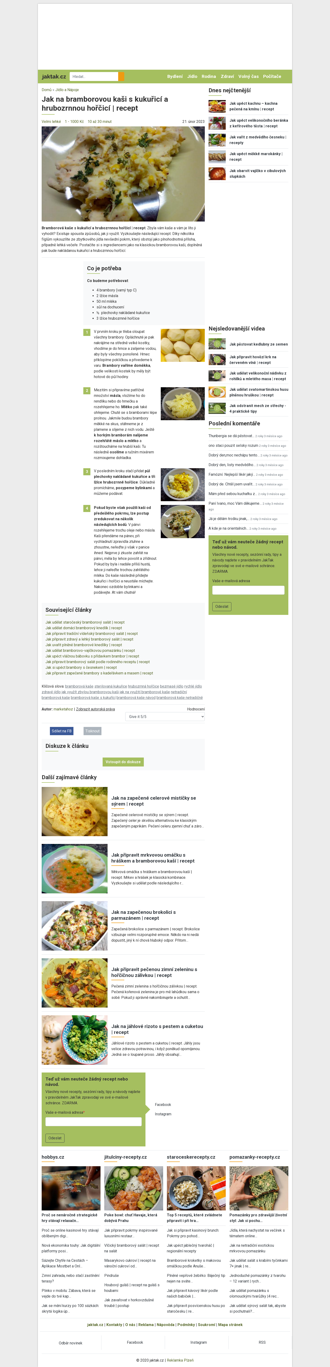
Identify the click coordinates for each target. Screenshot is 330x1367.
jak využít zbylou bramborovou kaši (90, 692)
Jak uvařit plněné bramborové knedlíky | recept (83, 645)
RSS (262, 1342)
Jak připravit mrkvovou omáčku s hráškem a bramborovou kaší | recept (153, 858)
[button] (123, 173)
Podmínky (186, 1325)
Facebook (163, 1104)
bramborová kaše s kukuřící (93, 697)
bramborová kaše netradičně (180, 697)
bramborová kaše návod (136, 697)
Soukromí (206, 1325)
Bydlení (175, 76)
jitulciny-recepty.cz (125, 1157)
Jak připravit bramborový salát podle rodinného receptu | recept (97, 662)
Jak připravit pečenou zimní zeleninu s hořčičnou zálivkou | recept (154, 972)
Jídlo (192, 76)
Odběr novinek (70, 1343)
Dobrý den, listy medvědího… (232, 465)
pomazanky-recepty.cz (254, 1157)
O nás (130, 1325)
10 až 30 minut (100, 121)
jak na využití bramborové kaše (145, 692)
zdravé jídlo (51, 692)
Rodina (209, 76)
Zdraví (227, 76)
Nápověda (165, 1325)
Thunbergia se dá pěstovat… (231, 436)
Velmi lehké (51, 121)
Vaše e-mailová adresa (64, 1112)
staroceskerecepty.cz (191, 1157)
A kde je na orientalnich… (229, 528)
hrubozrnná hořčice (143, 686)
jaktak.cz (95, 1325)
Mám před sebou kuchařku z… (233, 494)
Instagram (163, 1114)
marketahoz (63, 709)
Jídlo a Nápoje (67, 90)
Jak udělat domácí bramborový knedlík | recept (83, 628)
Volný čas (248, 76)
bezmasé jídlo (171, 686)
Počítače (272, 76)
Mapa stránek (230, 1325)
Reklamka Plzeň (180, 1360)
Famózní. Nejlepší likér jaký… (232, 474)
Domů (47, 90)
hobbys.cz (53, 1157)
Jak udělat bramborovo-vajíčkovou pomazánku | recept (90, 650)
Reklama (146, 1325)
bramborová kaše (79, 686)
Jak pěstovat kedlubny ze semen (258, 344)
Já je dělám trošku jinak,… (229, 518)
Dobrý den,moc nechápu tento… (234, 455)
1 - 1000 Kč (74, 121)
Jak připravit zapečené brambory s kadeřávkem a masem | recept (99, 673)
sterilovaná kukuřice (110, 686)
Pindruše (111, 1275)
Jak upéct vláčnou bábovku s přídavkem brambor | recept (92, 656)
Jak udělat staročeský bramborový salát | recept (85, 622)
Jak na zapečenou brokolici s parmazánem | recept (143, 915)
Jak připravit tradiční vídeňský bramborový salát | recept (91, 633)
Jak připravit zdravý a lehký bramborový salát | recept (89, 639)
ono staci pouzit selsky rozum (233, 445)
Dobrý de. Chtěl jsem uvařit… (232, 484)
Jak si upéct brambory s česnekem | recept (81, 667)
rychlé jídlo (193, 686)
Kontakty (114, 1325)
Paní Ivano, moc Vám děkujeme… (235, 503)
